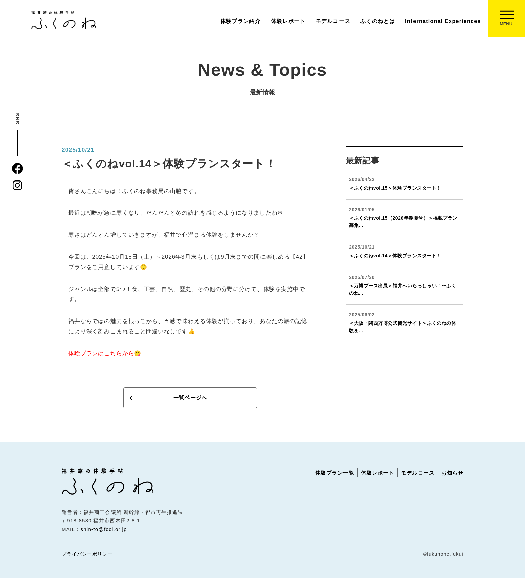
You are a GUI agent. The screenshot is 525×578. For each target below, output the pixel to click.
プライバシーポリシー (87, 554)
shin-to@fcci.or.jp (103, 529)
